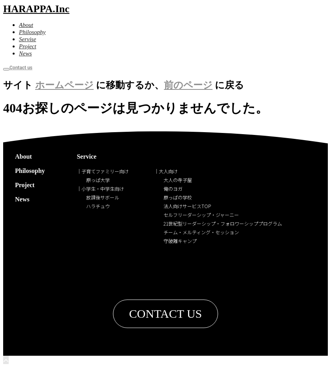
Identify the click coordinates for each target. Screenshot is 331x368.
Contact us (20, 67)
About (23, 156)
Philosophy (30, 170)
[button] (165, 314)
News (22, 199)
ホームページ (64, 85)
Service (86, 156)
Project (24, 185)
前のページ (188, 85)
